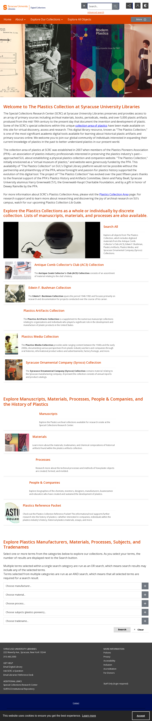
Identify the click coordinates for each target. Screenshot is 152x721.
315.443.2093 (9, 656)
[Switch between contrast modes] (145, 6)
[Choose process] (145, 603)
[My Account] (137, 6)
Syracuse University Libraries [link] (20, 648)
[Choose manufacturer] (145, 586)
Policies (107, 652)
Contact (76, 703)
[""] (124, 240)
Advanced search (89, 11)
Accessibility (109, 660)
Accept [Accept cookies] (141, 715)
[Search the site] (95, 6)
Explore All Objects (79, 19)
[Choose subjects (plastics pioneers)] (145, 612)
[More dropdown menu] (141, 19)
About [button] (21, 19)
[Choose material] (145, 594)
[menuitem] (76, 703)
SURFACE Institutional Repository (18, 688)
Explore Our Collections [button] (47, 19)
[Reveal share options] (128, 6)
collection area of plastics (91, 125)
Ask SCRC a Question (13, 670)
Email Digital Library (12, 666)
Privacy (107, 656)
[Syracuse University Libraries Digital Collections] (29, 7)
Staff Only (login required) (116, 683)
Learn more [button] (89, 715)
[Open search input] (120, 6)
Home (7, 19)
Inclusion (108, 664)
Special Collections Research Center (20, 684)
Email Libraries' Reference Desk (18, 674)
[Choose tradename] (145, 621)
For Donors (109, 672)
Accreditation (110, 668)
